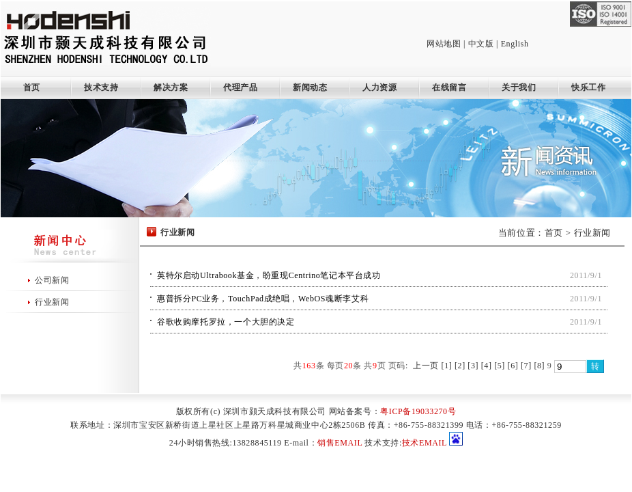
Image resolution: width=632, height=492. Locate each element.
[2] (460, 365)
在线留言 (449, 87)
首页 (27, 87)
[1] (447, 365)
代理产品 (240, 87)
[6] (513, 365)
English (515, 44)
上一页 (426, 365)
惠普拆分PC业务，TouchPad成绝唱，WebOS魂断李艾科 (263, 298)
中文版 (481, 44)
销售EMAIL (339, 443)
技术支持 (101, 87)
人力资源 (379, 87)
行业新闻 (52, 302)
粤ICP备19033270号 (418, 411)
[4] (486, 365)
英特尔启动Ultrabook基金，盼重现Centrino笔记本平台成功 (269, 275)
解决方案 (171, 87)
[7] (526, 365)
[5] (499, 365)
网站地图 (444, 44)
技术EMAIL (424, 443)
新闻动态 (310, 87)
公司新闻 (52, 280)
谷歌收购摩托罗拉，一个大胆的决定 (226, 322)
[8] (539, 365)
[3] (473, 365)
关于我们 (519, 87)
